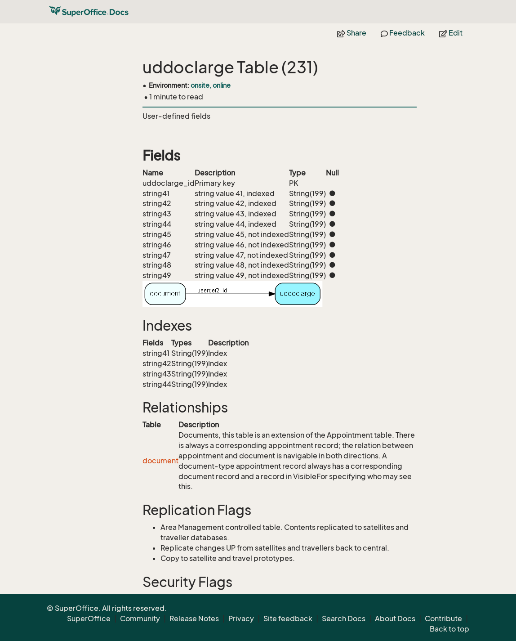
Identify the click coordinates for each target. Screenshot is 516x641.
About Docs (395, 618)
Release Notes (194, 618)
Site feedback (287, 618)
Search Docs (343, 618)
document (160, 460)
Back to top (449, 628)
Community (140, 618)
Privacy (241, 618)
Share (351, 32)
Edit (451, 32)
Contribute (443, 618)
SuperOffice (89, 618)
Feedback (403, 32)
